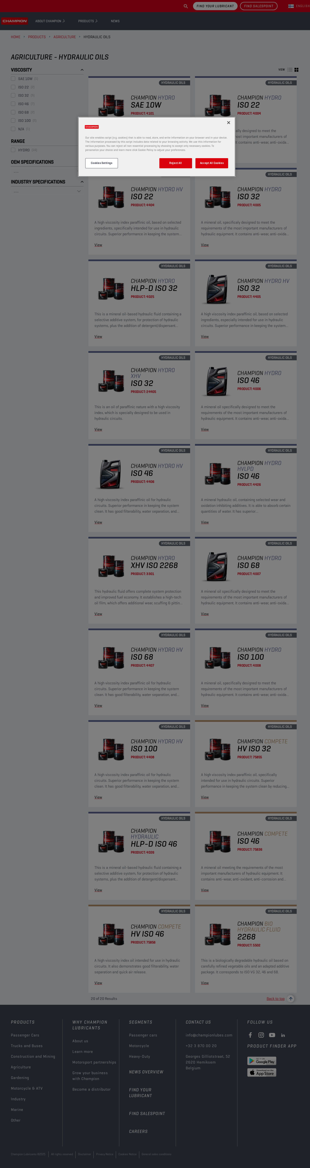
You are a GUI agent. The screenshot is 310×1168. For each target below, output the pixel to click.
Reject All (175, 163)
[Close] (228, 122)
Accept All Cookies (212, 163)
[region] (156, 147)
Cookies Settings (101, 163)
